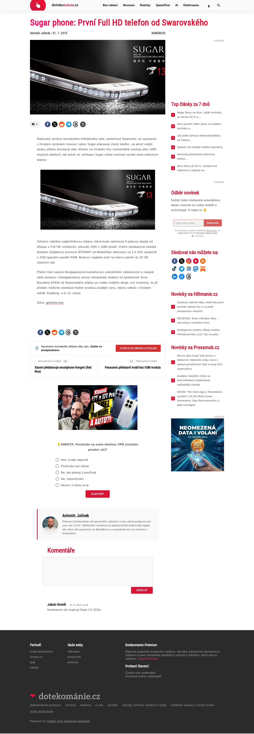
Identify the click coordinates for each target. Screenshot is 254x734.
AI (176, 5)
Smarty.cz (36, 657)
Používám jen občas (75, 466)
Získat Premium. (148, 659)
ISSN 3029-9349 (41, 712)
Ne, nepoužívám (72, 479)
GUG (32, 662)
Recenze (129, 5)
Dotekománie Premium (45, 705)
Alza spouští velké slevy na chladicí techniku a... (199, 126)
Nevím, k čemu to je (75, 485)
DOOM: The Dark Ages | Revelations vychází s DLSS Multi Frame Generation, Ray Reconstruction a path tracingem (200, 398)
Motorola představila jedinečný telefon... (196, 156)
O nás (99, 705)
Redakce (85, 705)
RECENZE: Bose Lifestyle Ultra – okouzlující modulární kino (197, 320)
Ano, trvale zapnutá (74, 460)
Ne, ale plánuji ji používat (78, 473)
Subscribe (213, 222)
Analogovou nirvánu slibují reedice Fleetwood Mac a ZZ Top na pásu (198, 332)
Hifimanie (74, 652)
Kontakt (113, 705)
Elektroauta (191, 5)
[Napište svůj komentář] (98, 572)
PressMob (74, 657)
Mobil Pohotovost (41, 652)
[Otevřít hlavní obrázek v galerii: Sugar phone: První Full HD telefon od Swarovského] (97, 77)
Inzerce (70, 705)
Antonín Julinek (40, 33)
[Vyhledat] (218, 5)
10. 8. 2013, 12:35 (78, 605)
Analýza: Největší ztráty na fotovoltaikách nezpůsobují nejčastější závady (193, 380)
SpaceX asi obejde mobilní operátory (200, 147)
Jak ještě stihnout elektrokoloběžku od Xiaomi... (199, 137)
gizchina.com (55, 302)
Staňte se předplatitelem (138, 348)
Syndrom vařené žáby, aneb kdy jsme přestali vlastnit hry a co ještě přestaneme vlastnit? (200, 307)
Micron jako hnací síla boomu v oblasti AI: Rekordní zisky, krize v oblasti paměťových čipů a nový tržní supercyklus (200, 362)
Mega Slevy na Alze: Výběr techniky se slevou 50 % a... (199, 114)
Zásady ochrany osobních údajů (144, 705)
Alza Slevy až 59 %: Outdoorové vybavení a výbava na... (197, 168)
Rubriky (145, 5)
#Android (158, 33)
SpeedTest (163, 5)
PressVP (73, 662)
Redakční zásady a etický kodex (193, 705)
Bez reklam (110, 5)
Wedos (34, 668)
